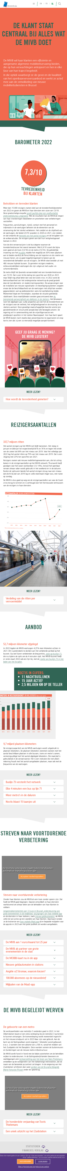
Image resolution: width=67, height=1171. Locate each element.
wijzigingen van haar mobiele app (48, 914)
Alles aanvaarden (25, 1161)
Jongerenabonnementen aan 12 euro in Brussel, (23, 911)
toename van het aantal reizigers (32, 236)
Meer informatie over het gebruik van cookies (33, 1166)
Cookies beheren (42, 1161)
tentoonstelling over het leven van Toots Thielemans (40, 1059)
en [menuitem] (41, 4)
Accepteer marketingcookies (26, 876)
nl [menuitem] (52, 4)
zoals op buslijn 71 (53, 654)
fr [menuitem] (47, 4)
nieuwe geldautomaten (45, 916)
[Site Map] (33, 3)
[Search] (60, 4)
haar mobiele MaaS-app (29, 922)
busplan (22, 253)
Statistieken (33, 1146)
